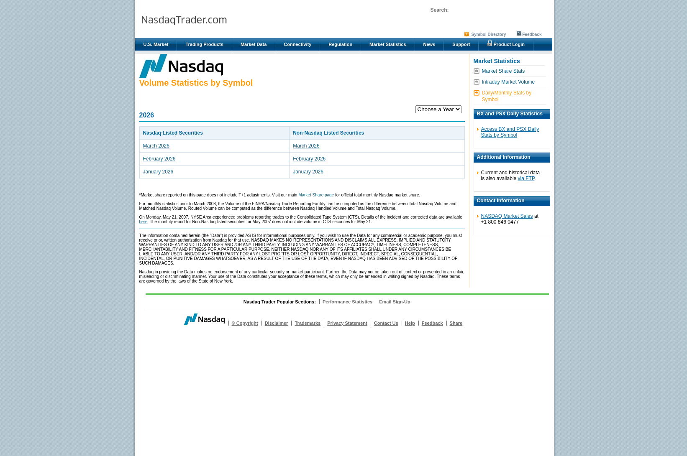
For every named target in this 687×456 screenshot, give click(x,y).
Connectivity (297, 44)
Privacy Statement (347, 323)
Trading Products (204, 44)
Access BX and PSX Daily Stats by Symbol (510, 132)
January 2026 (158, 172)
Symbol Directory (489, 34)
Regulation (340, 44)
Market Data (254, 44)
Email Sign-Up (394, 301)
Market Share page (316, 195)
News (429, 44)
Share (456, 323)
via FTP (526, 178)
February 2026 (159, 159)
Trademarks (307, 323)
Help (410, 323)
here (143, 221)
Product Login (506, 43)
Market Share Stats (503, 71)
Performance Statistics (347, 301)
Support (461, 44)
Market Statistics (387, 44)
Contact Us (386, 323)
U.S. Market (156, 44)
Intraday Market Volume (508, 82)
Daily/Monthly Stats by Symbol (507, 96)
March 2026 (156, 146)
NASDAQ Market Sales (507, 216)
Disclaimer (276, 323)
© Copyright (245, 323)
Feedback (531, 34)
